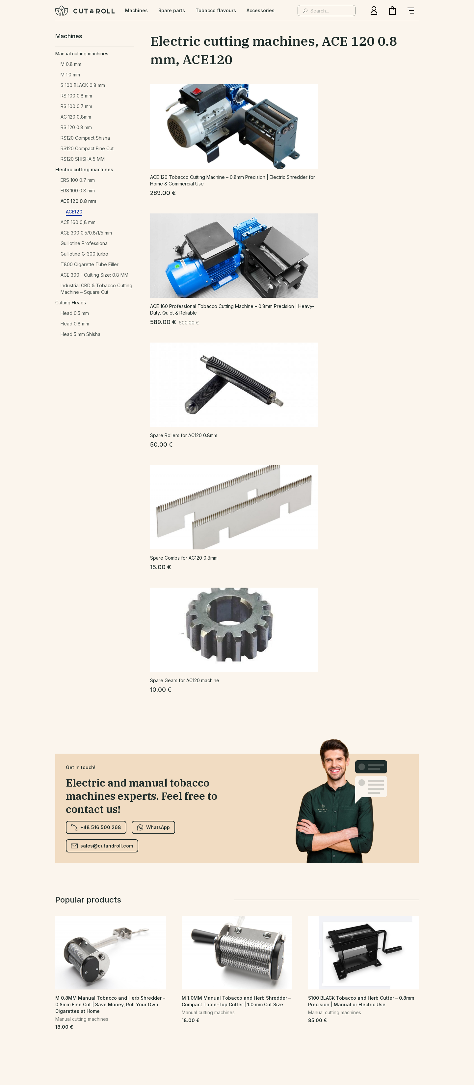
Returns (353, 1019)
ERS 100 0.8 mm (78, 190)
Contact (179, 1019)
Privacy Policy (143, 1019)
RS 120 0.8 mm (76, 127)
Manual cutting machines (81, 53)
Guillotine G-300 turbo (84, 254)
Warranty (383, 1019)
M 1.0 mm (70, 74)
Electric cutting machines (84, 169)
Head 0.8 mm (75, 323)
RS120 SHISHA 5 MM (83, 159)
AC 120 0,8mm (76, 117)
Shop (110, 1019)
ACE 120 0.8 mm (78, 201)
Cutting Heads (70, 302)
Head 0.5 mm (75, 313)
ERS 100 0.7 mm (78, 180)
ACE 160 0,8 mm (78, 222)
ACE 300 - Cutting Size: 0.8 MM (94, 275)
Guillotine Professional (85, 243)
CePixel (239, 1047)
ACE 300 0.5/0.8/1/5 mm (86, 233)
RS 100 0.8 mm (76, 95)
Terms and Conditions (243, 1019)
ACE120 (74, 211)
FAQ (202, 1019)
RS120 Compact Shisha (85, 138)
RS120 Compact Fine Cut (87, 148)
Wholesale (291, 1019)
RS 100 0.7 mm (76, 106)
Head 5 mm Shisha (80, 334)
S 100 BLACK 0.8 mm (83, 85)
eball (282, 1047)
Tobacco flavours (216, 10)
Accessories (261, 10)
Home (86, 1019)
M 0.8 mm (71, 64)
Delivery (324, 1019)
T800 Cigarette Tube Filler (89, 264)
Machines (136, 10)
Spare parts (171, 10)
